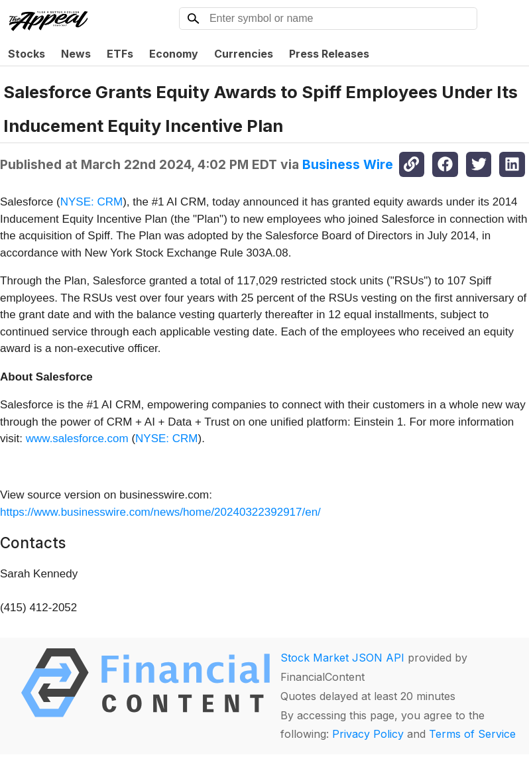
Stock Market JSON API (342, 657)
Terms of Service (472, 733)
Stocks (26, 53)
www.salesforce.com (77, 438)
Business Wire (347, 164)
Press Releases (329, 53)
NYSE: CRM (91, 202)
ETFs (120, 53)
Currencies (243, 53)
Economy (173, 53)
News (76, 53)
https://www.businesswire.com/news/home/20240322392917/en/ (160, 512)
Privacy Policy (368, 733)
